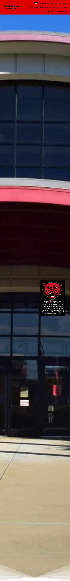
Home (36, 3)
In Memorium (48, 11)
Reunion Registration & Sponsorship (53, 3)
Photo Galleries (61, 11)
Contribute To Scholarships (40, 7)
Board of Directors (60, 7)
